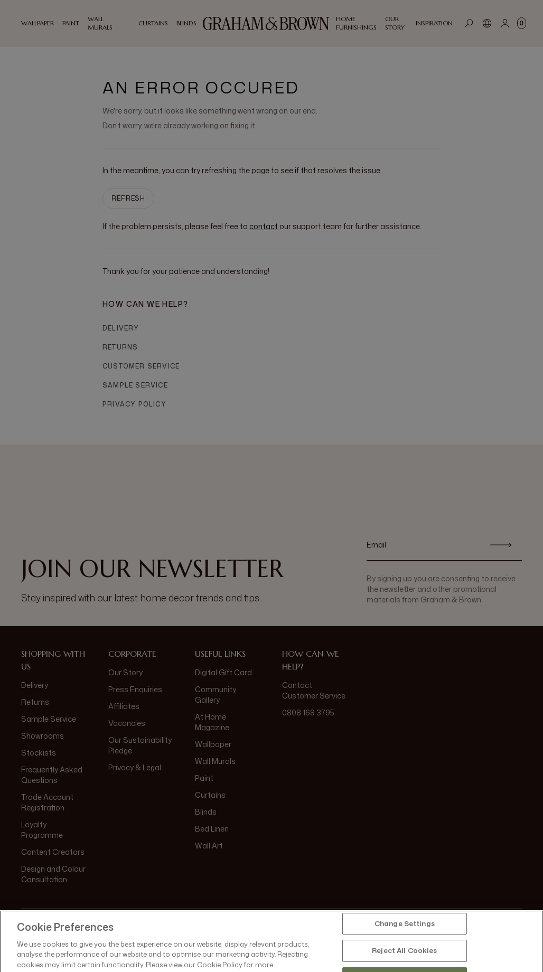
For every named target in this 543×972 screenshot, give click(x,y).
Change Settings (405, 945)
